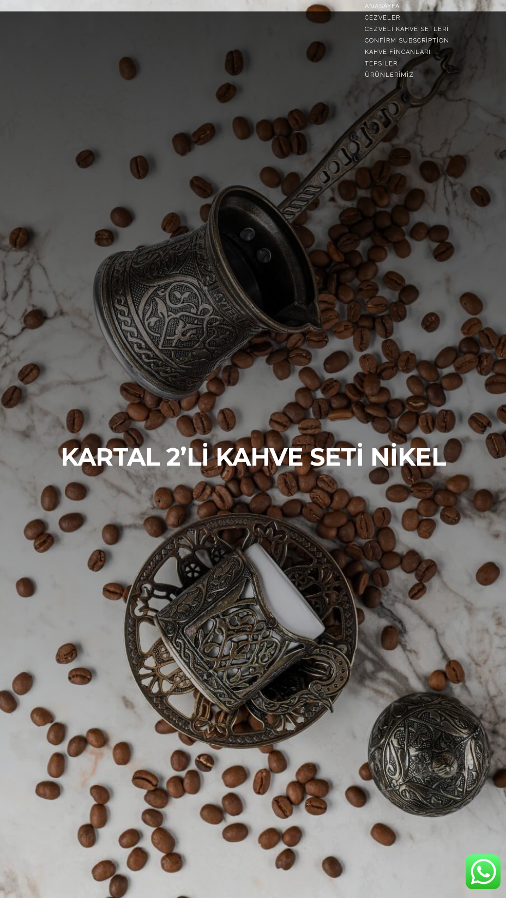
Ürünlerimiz (389, 75)
